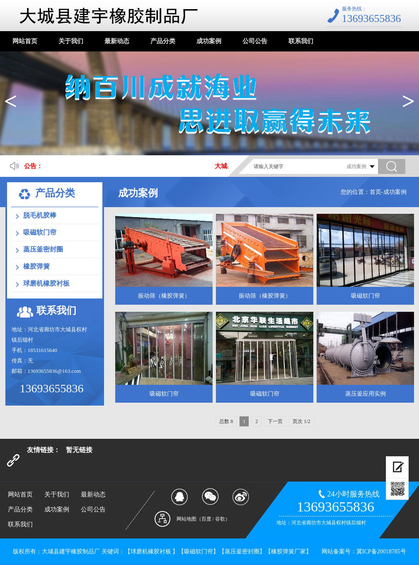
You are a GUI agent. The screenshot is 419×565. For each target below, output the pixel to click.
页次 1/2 (301, 421)
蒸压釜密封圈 (43, 249)
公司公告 (254, 41)
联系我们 (300, 41)
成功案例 (208, 41)
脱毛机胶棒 (39, 215)
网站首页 (24, 41)
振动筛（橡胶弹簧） (164, 296)
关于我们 (70, 41)
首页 (375, 192)
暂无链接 (79, 449)
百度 (206, 519)
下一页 (275, 421)
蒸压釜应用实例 (365, 394)
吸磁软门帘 (39, 232)
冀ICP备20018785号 (381, 551)
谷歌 (220, 519)
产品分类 (162, 41)
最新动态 (116, 41)
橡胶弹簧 (36, 266)
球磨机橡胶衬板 (46, 283)
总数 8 (226, 421)
